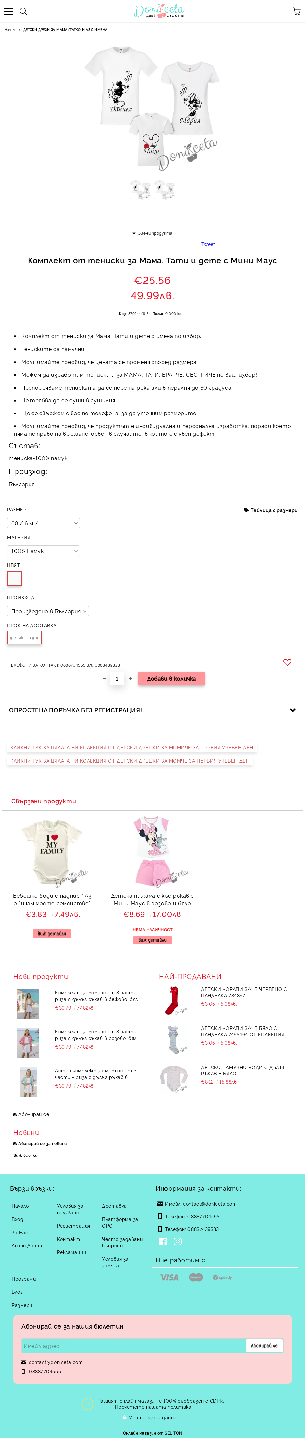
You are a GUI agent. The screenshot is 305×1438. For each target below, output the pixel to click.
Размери (22, 1305)
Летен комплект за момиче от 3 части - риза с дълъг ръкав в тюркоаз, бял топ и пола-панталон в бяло (99, 1073)
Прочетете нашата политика (153, 1406)
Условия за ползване (70, 1208)
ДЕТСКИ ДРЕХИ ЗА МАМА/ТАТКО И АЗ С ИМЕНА (65, 29)
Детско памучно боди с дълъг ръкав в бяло (243, 1070)
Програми (24, 1278)
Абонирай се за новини (42, 1143)
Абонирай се (33, 1114)
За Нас (20, 1232)
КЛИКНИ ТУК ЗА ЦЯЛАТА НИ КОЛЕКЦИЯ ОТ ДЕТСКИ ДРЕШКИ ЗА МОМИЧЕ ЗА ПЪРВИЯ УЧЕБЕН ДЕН (131, 747)
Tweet (208, 244)
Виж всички (25, 1155)
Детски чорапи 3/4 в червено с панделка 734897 (244, 992)
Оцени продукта (155, 233)
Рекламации (71, 1252)
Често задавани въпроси (122, 1242)
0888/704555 (203, 1216)
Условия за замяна (115, 1261)
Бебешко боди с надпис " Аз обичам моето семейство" (52, 899)
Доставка (114, 1205)
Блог (17, 1291)
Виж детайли (52, 933)
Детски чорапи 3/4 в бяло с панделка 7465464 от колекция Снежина (243, 1031)
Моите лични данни (152, 1417)
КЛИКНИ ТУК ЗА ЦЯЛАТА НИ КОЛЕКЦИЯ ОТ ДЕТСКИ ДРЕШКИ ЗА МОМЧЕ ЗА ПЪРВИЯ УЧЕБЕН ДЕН (129, 760)
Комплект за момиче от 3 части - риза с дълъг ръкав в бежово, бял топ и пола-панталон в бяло (97, 995)
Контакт (68, 1239)
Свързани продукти (43, 801)
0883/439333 (203, 1229)
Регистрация (73, 1225)
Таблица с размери (274, 510)
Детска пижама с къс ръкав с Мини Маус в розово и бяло (152, 899)
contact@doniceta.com (210, 1203)
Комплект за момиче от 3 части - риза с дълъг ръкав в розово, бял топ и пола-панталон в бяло (97, 1034)
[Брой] (117, 678)
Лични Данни (27, 1245)
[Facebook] (164, 1242)
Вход (17, 1219)
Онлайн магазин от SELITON (152, 1432)
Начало (10, 29)
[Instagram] (179, 1242)
